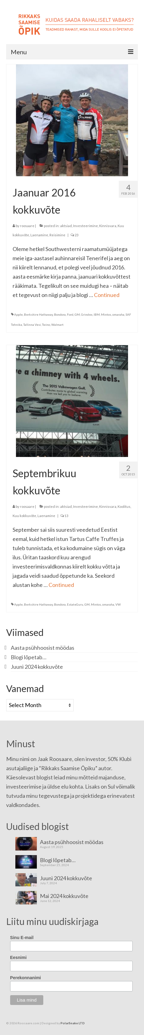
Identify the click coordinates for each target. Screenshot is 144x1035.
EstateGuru (75, 604)
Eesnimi (18, 957)
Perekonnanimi (25, 977)
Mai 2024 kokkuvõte (64, 895)
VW (118, 604)
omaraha (118, 314)
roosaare (27, 226)
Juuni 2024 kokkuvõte (37, 666)
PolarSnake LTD (72, 1023)
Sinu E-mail (21, 937)
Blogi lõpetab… (28, 657)
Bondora (60, 314)
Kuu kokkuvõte (24, 516)
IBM (97, 314)
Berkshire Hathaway (38, 314)
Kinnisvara (107, 226)
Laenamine (39, 235)
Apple (18, 314)
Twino (46, 324)
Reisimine (57, 235)
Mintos (106, 314)
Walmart (57, 324)
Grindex (86, 314)
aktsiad (66, 226)
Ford (70, 314)
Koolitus (124, 506)
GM (77, 314)
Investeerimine (85, 226)
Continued (106, 294)
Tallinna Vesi (32, 324)
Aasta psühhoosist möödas (42, 647)
